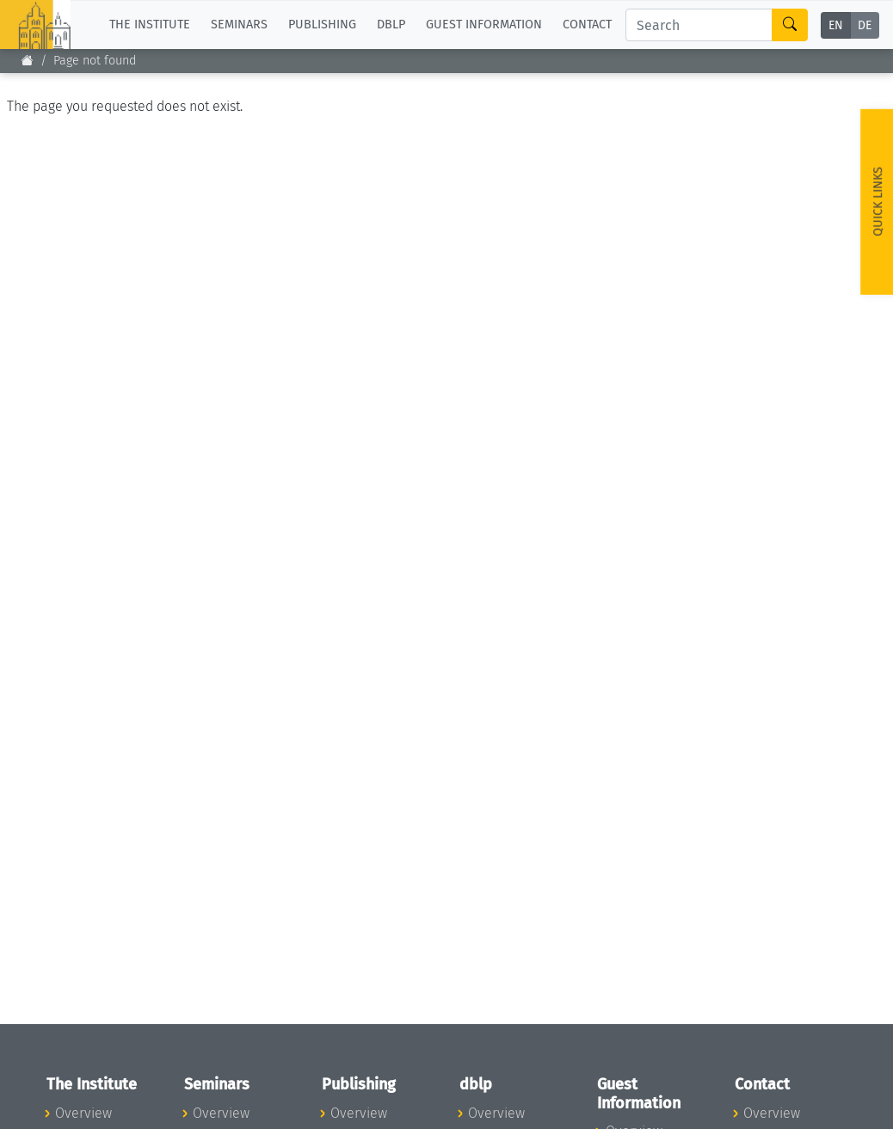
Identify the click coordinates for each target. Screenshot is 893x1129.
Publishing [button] (322, 24)
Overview (83, 1113)
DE (864, 25)
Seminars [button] (239, 24)
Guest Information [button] (484, 24)
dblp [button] (391, 24)
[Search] (699, 25)
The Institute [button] (149, 24)
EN (835, 25)
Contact (587, 24)
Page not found (94, 60)
